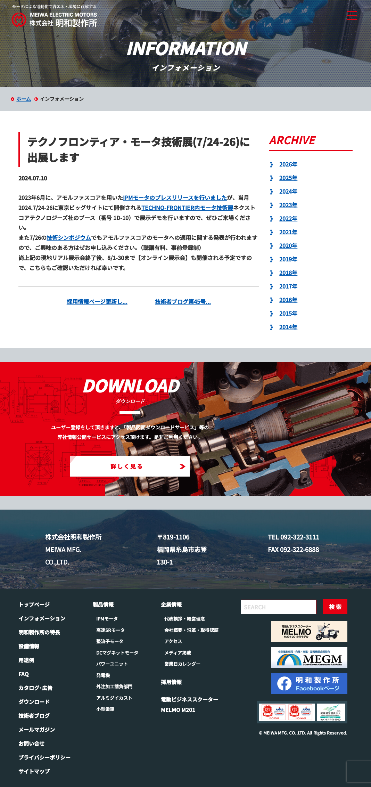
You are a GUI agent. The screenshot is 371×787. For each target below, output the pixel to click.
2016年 (288, 299)
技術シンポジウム (69, 237)
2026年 (288, 164)
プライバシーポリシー (44, 757)
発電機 (103, 675)
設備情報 (28, 646)
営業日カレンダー (182, 663)
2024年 (288, 191)
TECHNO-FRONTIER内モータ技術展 (187, 207)
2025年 (288, 177)
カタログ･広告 (35, 687)
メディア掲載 (177, 652)
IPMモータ (107, 618)
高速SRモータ (110, 630)
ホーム (23, 98)
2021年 (288, 232)
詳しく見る (148, 466)
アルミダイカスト (114, 698)
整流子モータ (109, 641)
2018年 (288, 272)
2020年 (288, 245)
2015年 (288, 313)
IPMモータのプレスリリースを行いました (175, 197)
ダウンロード (34, 701)
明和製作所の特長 (39, 632)
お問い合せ (31, 743)
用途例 (26, 660)
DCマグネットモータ (117, 652)
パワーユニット (112, 663)
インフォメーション (41, 618)
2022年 (288, 218)
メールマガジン (36, 729)
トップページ (34, 604)
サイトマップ (34, 771)
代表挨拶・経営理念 (184, 618)
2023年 (288, 205)
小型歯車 (105, 709)
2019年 (288, 259)
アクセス (173, 641)
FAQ (23, 674)
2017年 (288, 286)
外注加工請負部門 (114, 686)
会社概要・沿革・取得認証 (191, 630)
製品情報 (103, 604)
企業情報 (171, 604)
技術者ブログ (34, 715)
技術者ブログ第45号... (183, 301)
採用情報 (171, 681)
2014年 (288, 327)
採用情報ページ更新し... (97, 301)
